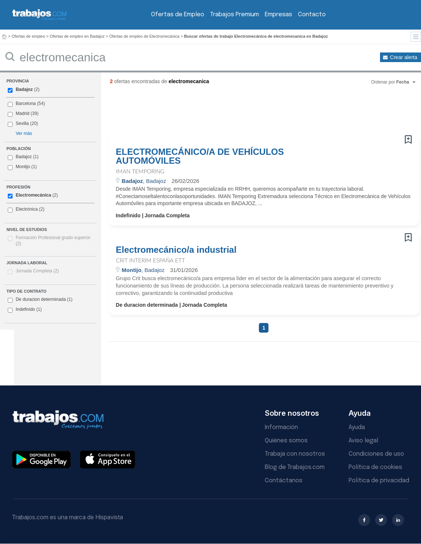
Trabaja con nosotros (295, 454)
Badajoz (24, 89)
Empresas (278, 14)
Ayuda (357, 427)
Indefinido (25, 310)
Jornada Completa (37, 270)
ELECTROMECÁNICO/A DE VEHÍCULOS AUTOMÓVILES (200, 156)
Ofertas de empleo (28, 36)
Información (281, 427)
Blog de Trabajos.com (295, 467)
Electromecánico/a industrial (176, 249)
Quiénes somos (286, 441)
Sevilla (22, 123)
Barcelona (25, 103)
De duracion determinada (40, 300)
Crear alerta (403, 57)
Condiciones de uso (376, 454)
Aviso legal (363, 441)
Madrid (22, 113)
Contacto (312, 14)
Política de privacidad (379, 480)
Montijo (23, 166)
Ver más (24, 133)
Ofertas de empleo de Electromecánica (144, 36)
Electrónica (27, 209)
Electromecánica (33, 195)
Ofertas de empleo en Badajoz (77, 36)
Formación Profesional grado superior (53, 240)
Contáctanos (283, 480)
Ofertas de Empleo (177, 14)
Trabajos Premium (234, 14)
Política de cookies (375, 467)
